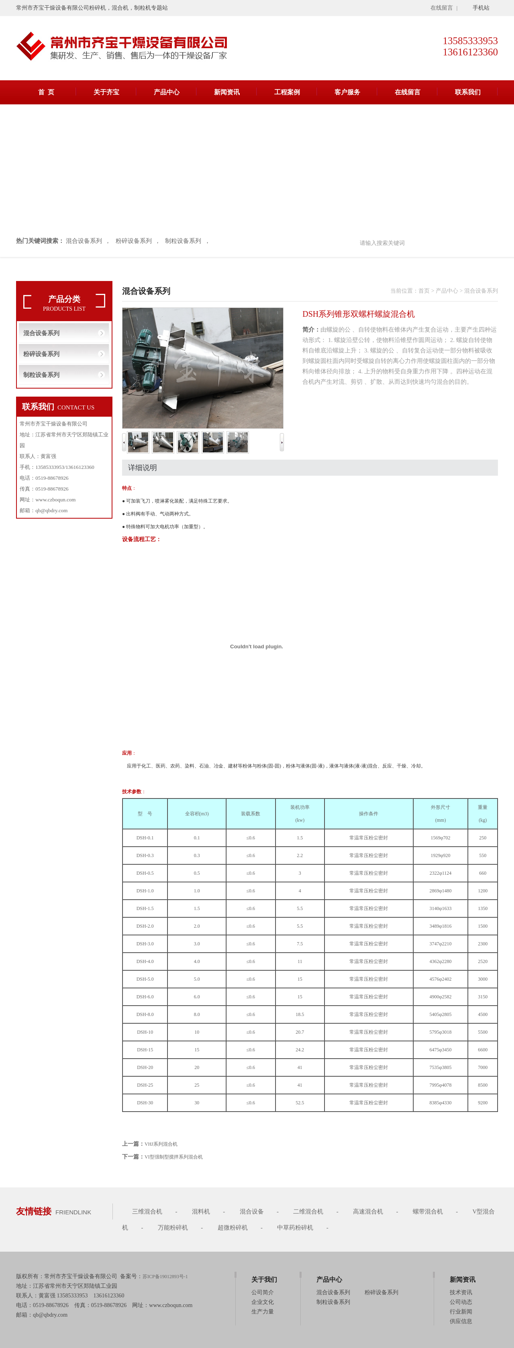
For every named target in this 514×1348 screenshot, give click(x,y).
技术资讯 (461, 1292)
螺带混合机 (428, 1211)
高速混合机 (368, 1211)
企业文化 (262, 1302)
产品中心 (166, 92)
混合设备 (252, 1211)
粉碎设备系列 (134, 241)
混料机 (201, 1211)
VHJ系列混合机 (161, 1144)
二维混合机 (308, 1211)
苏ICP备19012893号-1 (165, 1276)
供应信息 (461, 1321)
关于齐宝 (106, 92)
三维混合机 (147, 1211)
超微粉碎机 (233, 1227)
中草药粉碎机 (295, 1227)
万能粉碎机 (173, 1227)
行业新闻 (461, 1312)
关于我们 (264, 1279)
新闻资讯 (227, 92)
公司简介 (262, 1292)
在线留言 (441, 8)
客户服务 (347, 92)
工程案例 (287, 92)
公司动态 (461, 1302)
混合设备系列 (84, 241)
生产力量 (262, 1312)
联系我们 (468, 92)
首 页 (46, 92)
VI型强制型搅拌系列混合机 (174, 1157)
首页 (424, 291)
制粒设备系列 (183, 241)
